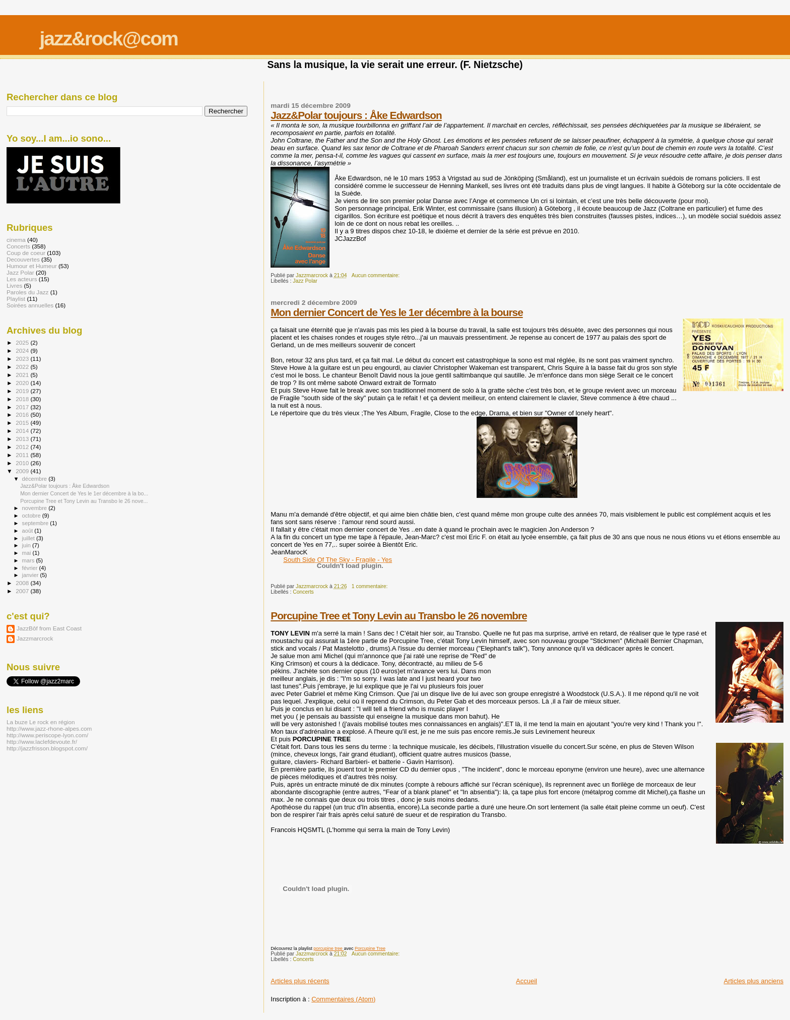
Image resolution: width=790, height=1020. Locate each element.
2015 (23, 422)
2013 (23, 438)
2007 (23, 591)
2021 (23, 374)
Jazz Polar (305, 281)
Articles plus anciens (754, 981)
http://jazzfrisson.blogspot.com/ (47, 748)
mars (29, 560)
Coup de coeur (26, 252)
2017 (23, 407)
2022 (23, 366)
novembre (35, 508)
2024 (23, 350)
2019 (23, 391)
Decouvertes (23, 259)
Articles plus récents (300, 981)
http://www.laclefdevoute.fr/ (42, 741)
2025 (23, 342)
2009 (23, 471)
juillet (29, 538)
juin (27, 545)
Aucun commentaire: (376, 275)
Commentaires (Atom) (343, 999)
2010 (23, 463)
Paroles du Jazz (27, 292)
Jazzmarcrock (35, 638)
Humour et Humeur (32, 266)
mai (27, 553)
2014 (23, 430)
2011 (23, 455)
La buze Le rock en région (41, 722)
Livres (14, 285)
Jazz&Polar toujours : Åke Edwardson (356, 115)
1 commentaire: (370, 586)
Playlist (16, 298)
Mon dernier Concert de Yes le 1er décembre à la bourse (396, 312)
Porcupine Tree (370, 948)
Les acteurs (22, 279)
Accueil (526, 981)
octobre (32, 516)
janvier (31, 575)
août (28, 531)
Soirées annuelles (30, 305)
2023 (23, 358)
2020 (23, 382)
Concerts (303, 592)
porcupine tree (328, 948)
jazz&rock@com (108, 38)
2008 (23, 583)
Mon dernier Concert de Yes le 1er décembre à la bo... (84, 493)
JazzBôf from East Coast (49, 628)
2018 (23, 399)
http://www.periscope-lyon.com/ (47, 735)
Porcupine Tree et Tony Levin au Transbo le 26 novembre (398, 615)
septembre (36, 523)
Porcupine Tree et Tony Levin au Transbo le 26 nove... (84, 501)
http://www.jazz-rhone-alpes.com (49, 728)
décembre (35, 479)
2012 (23, 446)
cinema (16, 239)
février (30, 568)
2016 (23, 414)
